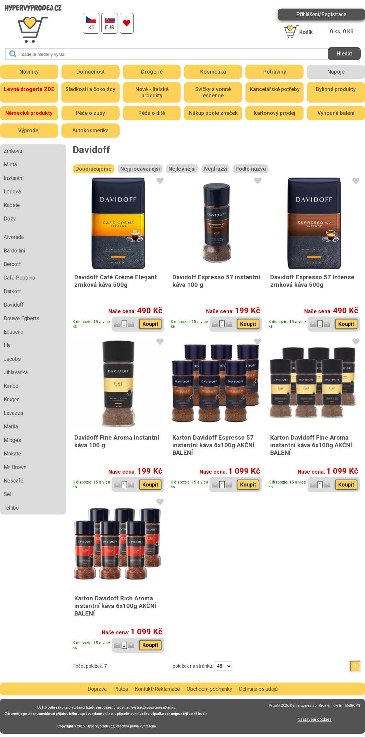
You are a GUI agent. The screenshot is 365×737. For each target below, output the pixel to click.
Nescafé (13, 481)
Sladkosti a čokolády (90, 89)
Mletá (10, 164)
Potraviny (274, 72)
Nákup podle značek (213, 113)
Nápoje (336, 72)
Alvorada (14, 237)
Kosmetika (213, 72)
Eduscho (13, 332)
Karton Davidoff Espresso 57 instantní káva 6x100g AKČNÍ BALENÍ (213, 445)
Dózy (10, 219)
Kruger (11, 399)
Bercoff (12, 264)
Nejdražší (215, 169)
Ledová (12, 191)
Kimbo (11, 386)
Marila (11, 426)
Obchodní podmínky (209, 689)
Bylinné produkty (336, 89)
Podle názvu (251, 169)
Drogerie (152, 72)
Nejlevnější (182, 169)
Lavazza (13, 413)
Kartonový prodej (274, 113)
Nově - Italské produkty (151, 92)
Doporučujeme (93, 169)
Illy (7, 345)
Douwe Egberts (21, 318)
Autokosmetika (90, 130)
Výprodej (29, 130)
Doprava (97, 689)
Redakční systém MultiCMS (339, 705)
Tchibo (11, 508)
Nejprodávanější (140, 169)
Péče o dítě (151, 113)
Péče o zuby (90, 113)
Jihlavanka (16, 372)
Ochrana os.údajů (258, 689)
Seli (8, 494)
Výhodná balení (335, 113)
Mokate (12, 454)
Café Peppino (19, 278)
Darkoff (12, 291)
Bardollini (14, 251)
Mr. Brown (15, 467)
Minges (12, 440)
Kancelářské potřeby (275, 89)
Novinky (29, 72)
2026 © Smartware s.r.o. (299, 705)
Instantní (13, 178)
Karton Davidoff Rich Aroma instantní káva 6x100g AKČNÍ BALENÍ (115, 606)
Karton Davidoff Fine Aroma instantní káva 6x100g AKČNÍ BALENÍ (311, 445)
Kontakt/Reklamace (157, 689)
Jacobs (12, 359)
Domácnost (90, 72)
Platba (120, 689)
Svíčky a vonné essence (213, 92)
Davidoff (14, 305)
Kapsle (12, 205)
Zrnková (13, 151)
